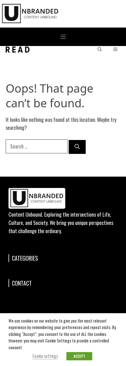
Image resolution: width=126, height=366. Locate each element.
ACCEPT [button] (79, 356)
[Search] (77, 147)
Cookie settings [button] (45, 356)
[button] (100, 49)
